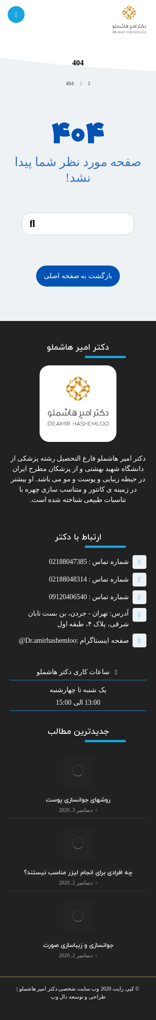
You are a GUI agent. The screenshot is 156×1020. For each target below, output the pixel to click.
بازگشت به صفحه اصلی (78, 276)
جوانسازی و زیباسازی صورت (78, 945)
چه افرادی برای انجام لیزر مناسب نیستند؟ (78, 872)
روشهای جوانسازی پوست (78, 800)
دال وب (59, 997)
